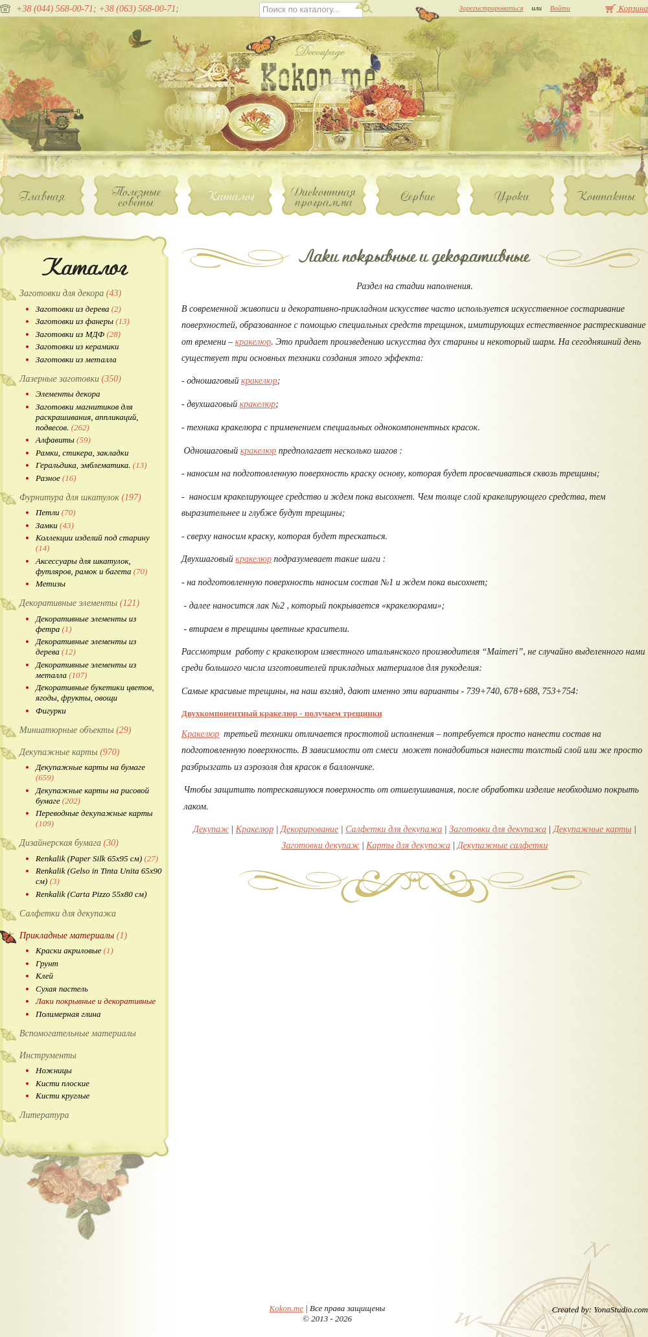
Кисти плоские (62, 1083)
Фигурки (51, 710)
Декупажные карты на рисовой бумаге (92, 795)
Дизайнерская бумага (69, 843)
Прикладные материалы (73, 935)
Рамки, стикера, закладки (82, 453)
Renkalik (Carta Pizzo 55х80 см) (91, 894)
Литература (44, 1115)
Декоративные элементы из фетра (86, 624)
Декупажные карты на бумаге (90, 772)
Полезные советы (136, 197)
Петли (55, 512)
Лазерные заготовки (70, 379)
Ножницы (54, 1070)
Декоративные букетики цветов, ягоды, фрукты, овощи (95, 692)
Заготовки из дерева (78, 309)
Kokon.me (286, 1308)
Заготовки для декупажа (497, 829)
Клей (44, 976)
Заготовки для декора (70, 293)
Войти (560, 8)
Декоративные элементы (79, 603)
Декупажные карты (69, 752)
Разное (56, 478)
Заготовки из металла (76, 359)
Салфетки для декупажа (67, 913)
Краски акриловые (74, 950)
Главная (42, 196)
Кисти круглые (62, 1095)
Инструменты (47, 1055)
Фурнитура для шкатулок (80, 497)
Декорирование (309, 829)
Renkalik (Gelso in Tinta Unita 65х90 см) (99, 876)
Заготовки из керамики (77, 346)
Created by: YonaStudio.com (600, 1309)
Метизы (50, 583)
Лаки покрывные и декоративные (96, 1001)
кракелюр (253, 342)
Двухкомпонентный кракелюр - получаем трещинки (281, 713)
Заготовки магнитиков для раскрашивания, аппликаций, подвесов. (87, 417)
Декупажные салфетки (502, 845)
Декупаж (211, 829)
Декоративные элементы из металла (86, 670)
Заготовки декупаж (321, 845)
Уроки (512, 196)
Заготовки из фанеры (83, 321)
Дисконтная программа (324, 197)
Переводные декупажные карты (94, 818)
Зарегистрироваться (491, 8)
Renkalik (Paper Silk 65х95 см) (97, 858)
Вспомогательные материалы (77, 1033)
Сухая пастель (62, 989)
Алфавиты (63, 440)
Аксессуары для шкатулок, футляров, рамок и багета (91, 566)
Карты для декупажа (408, 845)
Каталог (230, 196)
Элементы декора (68, 394)
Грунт (47, 963)
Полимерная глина (68, 1014)
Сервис (418, 196)
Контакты (606, 196)
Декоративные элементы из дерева (86, 646)
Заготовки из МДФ (78, 334)
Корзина (626, 8)
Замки (55, 525)
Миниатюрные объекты (75, 730)
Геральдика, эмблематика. (91, 465)
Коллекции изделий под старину (93, 543)
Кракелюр (200, 734)
